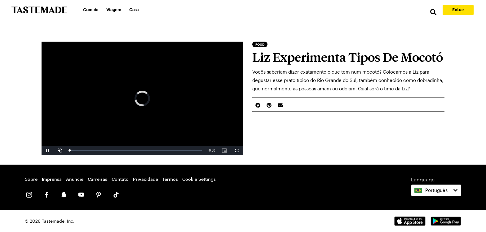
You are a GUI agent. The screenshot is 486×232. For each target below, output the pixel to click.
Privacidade (145, 179)
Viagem (113, 9)
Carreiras (97, 179)
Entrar (458, 9)
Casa (134, 9)
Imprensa (52, 179)
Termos (170, 179)
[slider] (135, 150)
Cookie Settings (199, 179)
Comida (90, 9)
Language (423, 179)
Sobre (31, 179)
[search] (433, 12)
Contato (120, 179)
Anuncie (74, 179)
